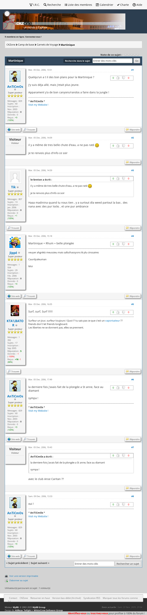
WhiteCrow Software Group (48, 610)
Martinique (68, 44)
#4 (132, 236)
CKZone (11, 44)
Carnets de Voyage (47, 44)
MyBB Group (39, 607)
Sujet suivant (39, 563)
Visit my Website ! (38, 104)
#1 (132, 69)
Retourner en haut (40, 598)
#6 (132, 379)
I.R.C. (34, 5)
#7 (132, 447)
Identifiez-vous (77, 613)
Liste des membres (78, 5)
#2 (132, 137)
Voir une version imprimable (23, 575)
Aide (137, 5)
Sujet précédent (18, 563)
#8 (132, 496)
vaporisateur (112, 320)
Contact (13, 598)
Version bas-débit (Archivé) (66, 598)
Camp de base (26, 44)
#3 (132, 170)
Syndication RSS (91, 598)
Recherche (52, 5)
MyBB (16, 607)
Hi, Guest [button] (14, 13)
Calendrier (104, 5)
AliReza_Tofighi (23, 610)
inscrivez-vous (99, 613)
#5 (132, 304)
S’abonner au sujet (18, 580)
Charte (123, 5)
